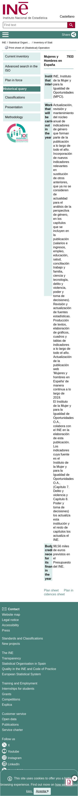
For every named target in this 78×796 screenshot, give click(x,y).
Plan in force (13, 80)
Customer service (14, 714)
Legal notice (10, 620)
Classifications (15, 97)
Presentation (14, 107)
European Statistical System (21, 674)
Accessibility (10, 625)
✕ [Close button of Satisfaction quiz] (74, 778)
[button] (68, 34)
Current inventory (17, 56)
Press (6, 630)
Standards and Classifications (22, 638)
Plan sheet (51, 590)
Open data (9, 719)
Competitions (11, 699)
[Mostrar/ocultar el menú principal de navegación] (5, 34)
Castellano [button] (67, 16)
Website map (11, 614)
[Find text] (35, 25)
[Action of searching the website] (71, 25)
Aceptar (42, 791)
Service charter (12, 730)
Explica (7, 704)
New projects (11, 643)
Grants (6, 694)
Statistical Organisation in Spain (26, 42)
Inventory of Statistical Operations (52, 42)
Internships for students (18, 688)
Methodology (14, 117)
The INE (7, 653)
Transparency (11, 658)
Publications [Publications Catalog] (10, 724)
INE (4, 42)
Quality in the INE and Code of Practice (29, 669)
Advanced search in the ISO (21, 68)
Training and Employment (19, 683)
